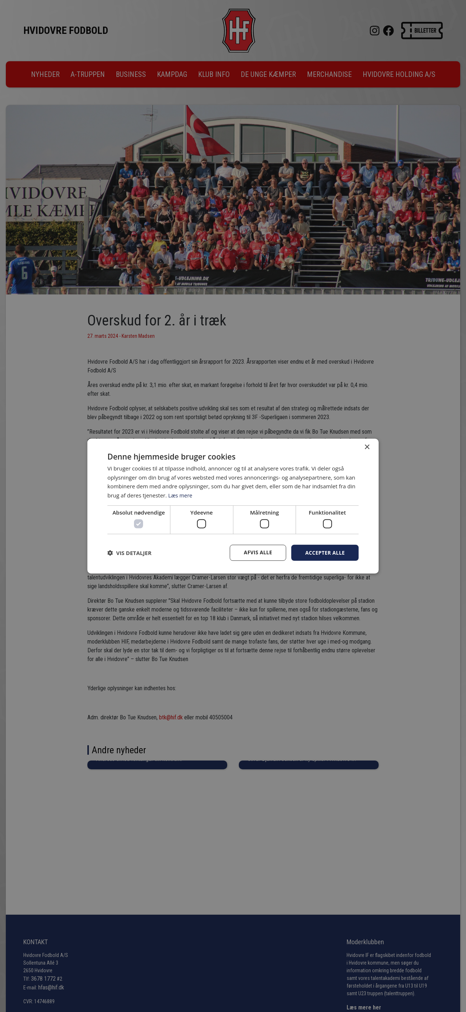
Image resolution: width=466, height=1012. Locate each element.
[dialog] (233, 506)
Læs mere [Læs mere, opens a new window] (180, 495)
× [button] (367, 447)
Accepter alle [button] (324, 552)
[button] (129, 553)
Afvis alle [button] (256, 552)
